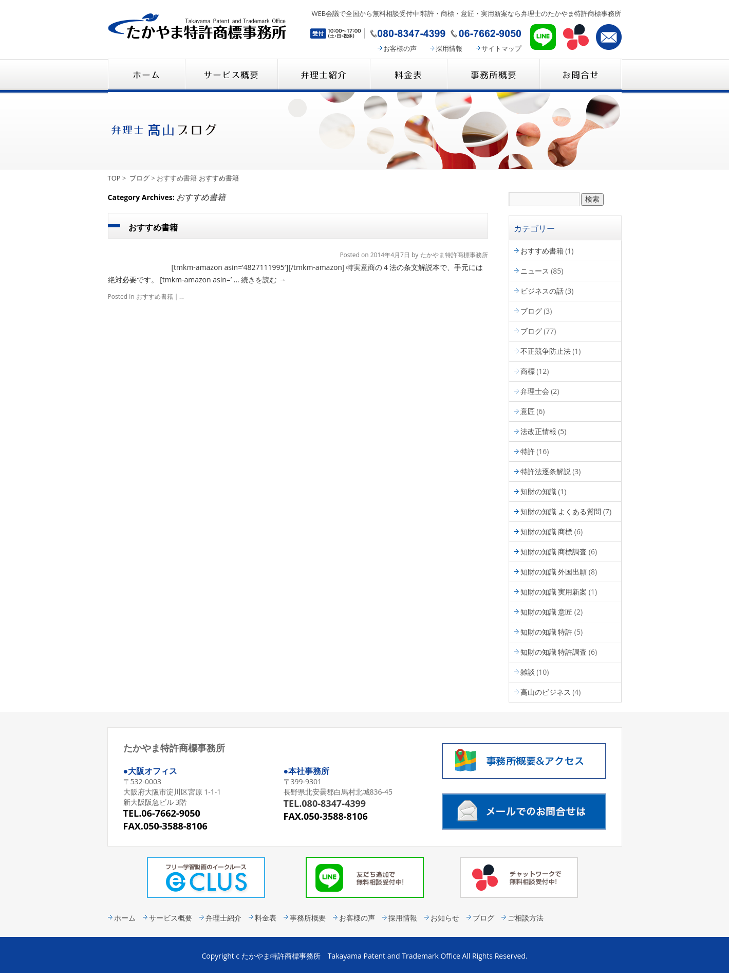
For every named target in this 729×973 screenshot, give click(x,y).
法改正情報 (538, 431)
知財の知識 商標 (546, 531)
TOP (114, 178)
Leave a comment (182, 298)
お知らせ (445, 918)
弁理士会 (534, 391)
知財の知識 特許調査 (553, 652)
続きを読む (263, 279)
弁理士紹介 (323, 75)
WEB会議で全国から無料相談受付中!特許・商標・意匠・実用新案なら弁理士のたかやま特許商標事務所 (466, 13)
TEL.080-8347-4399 (325, 803)
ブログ (139, 178)
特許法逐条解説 (545, 471)
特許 (527, 451)
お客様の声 (400, 48)
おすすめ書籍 (219, 178)
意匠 (527, 411)
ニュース (534, 271)
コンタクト (580, 75)
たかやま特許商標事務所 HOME (146, 75)
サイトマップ (501, 48)
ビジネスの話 (542, 291)
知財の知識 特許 (546, 632)
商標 (527, 371)
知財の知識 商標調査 (553, 551)
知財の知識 (538, 491)
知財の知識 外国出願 (553, 571)
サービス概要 (231, 75)
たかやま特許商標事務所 (454, 254)
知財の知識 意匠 (546, 612)
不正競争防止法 (545, 351)
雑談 (527, 672)
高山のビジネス (545, 692)
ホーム (125, 918)
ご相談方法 (526, 918)
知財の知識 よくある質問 (561, 511)
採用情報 (449, 48)
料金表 (408, 75)
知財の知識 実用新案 (553, 592)
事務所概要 (493, 75)
